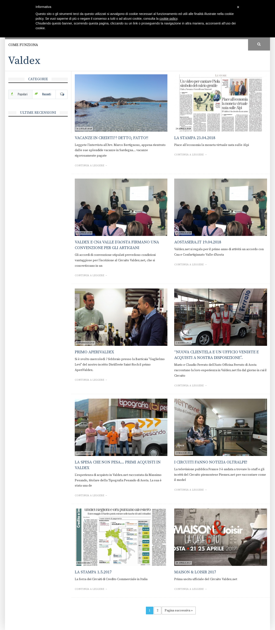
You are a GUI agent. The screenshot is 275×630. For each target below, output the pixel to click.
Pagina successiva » (179, 610)
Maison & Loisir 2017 (195, 572)
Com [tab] (61, 94)
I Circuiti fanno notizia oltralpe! (210, 462)
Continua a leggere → (91, 165)
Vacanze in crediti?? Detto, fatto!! (111, 138)
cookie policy (168, 18)
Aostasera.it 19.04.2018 (197, 242)
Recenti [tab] (46, 94)
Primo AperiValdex (94, 352)
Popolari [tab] (22, 94)
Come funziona (23, 45)
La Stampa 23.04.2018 (194, 138)
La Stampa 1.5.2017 (93, 572)
